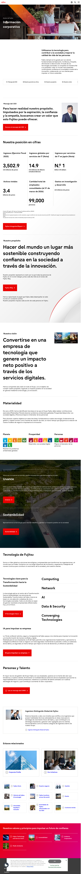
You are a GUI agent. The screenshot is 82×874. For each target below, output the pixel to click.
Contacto (6, 872)
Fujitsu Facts (16, 786)
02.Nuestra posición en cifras (31, 82)
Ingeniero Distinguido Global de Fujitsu (37, 730)
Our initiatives (50, 772)
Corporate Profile (13, 772)
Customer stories (69, 808)
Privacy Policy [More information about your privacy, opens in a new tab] (30, 866)
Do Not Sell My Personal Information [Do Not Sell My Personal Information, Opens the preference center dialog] (54, 866)
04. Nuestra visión (67, 82)
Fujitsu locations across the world (42, 796)
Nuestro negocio (42, 786)
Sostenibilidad (41, 837)
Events (65, 796)
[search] (75, 2)
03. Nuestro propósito (50, 82)
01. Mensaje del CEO (11, 82)
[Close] (66, 860)
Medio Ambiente (16, 846)
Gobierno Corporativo (66, 837)
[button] (6, 865)
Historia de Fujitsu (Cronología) (18, 796)
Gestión (66, 786)
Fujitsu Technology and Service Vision (17, 837)
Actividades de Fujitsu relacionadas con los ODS (43, 807)
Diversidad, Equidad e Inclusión (15, 807)
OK (55, 861)
